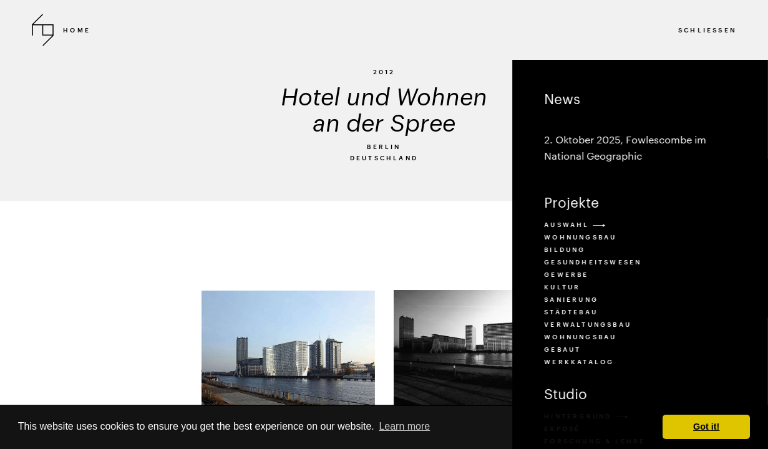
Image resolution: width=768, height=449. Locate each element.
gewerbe (566, 274)
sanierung (571, 299)
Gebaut (562, 349)
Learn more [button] (404, 426)
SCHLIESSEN (707, 30)
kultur (562, 287)
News (640, 127)
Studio (565, 393)
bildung (564, 249)
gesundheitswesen (592, 262)
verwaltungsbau (587, 324)
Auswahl (574, 224)
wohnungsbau (580, 336)
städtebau (571, 312)
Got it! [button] (706, 427)
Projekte (571, 202)
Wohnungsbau (580, 237)
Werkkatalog (579, 361)
